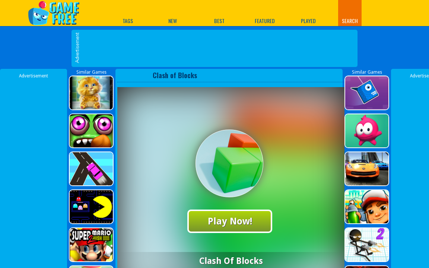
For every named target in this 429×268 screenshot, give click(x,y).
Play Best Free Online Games (57, 12)
